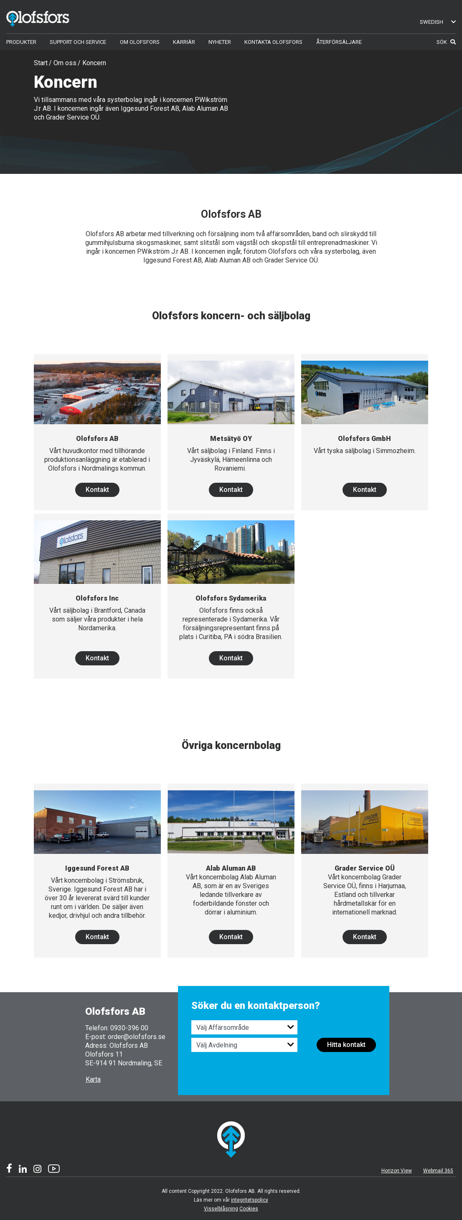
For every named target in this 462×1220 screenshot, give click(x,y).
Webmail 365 (438, 1171)
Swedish (438, 22)
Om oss (64, 63)
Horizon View (396, 1171)
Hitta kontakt (346, 1045)
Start (41, 63)
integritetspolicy (249, 1200)
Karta (93, 1079)
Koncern (94, 63)
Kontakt (97, 490)
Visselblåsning (221, 1209)
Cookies (248, 1209)
